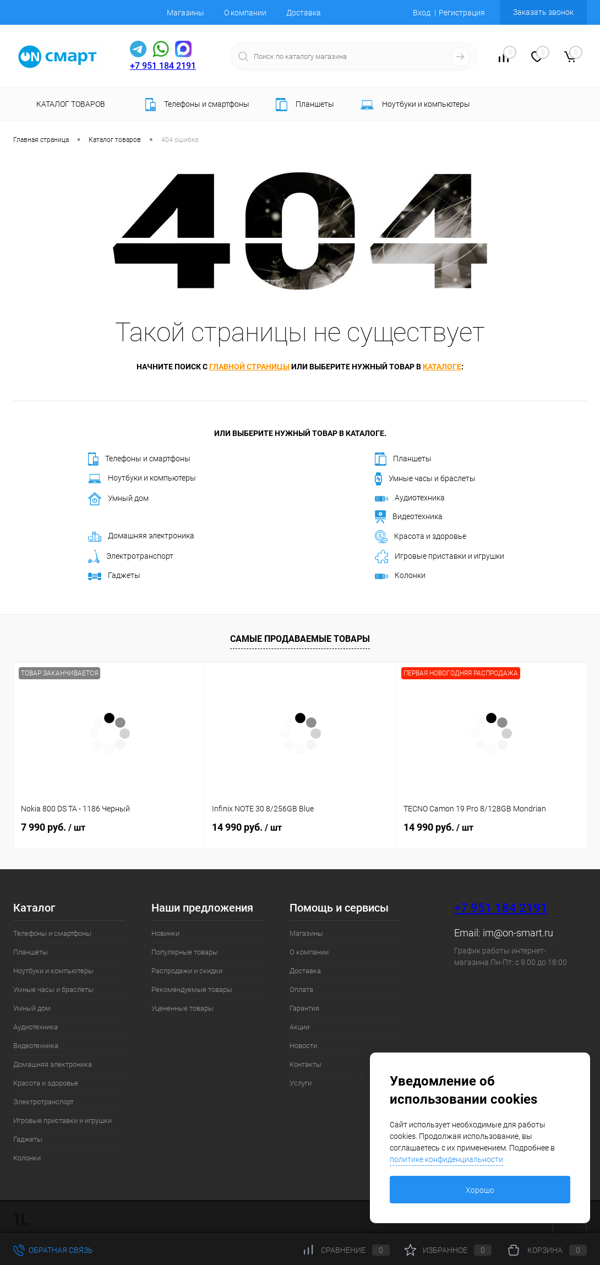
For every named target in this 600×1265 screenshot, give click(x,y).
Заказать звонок (543, 12)
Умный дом (118, 498)
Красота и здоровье (420, 536)
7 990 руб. (53, 827)
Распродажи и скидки (186, 971)
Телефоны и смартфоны (139, 459)
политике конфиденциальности (446, 1159)
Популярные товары (184, 952)
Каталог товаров (69, 104)
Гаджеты (114, 575)
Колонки (400, 575)
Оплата (301, 989)
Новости (303, 1046)
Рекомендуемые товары (191, 989)
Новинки (165, 933)
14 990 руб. (247, 827)
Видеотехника (409, 517)
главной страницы (249, 366)
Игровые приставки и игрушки (439, 556)
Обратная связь (53, 1250)
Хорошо (480, 1190)
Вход (421, 12)
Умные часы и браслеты (425, 479)
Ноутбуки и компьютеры (142, 478)
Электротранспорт (130, 556)
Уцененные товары (182, 1008)
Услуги (301, 1083)
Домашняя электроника (141, 536)
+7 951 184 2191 (163, 66)
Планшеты (403, 459)
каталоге (442, 366)
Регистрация (462, 12)
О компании (245, 12)
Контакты (305, 1064)
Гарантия (304, 1008)
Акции (299, 1027)
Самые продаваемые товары (300, 639)
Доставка (303, 12)
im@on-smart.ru (518, 933)
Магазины (185, 12)
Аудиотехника (410, 497)
